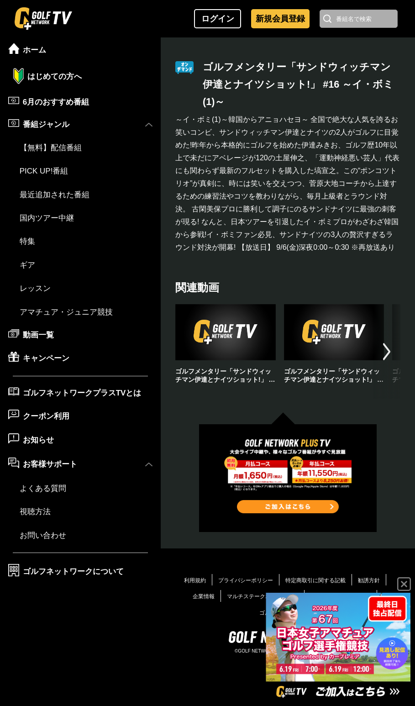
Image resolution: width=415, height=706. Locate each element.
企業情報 (204, 596)
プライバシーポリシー (245, 580)
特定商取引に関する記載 (315, 580)
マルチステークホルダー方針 (262, 596)
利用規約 (195, 580)
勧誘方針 (369, 580)
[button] (386, 351)
